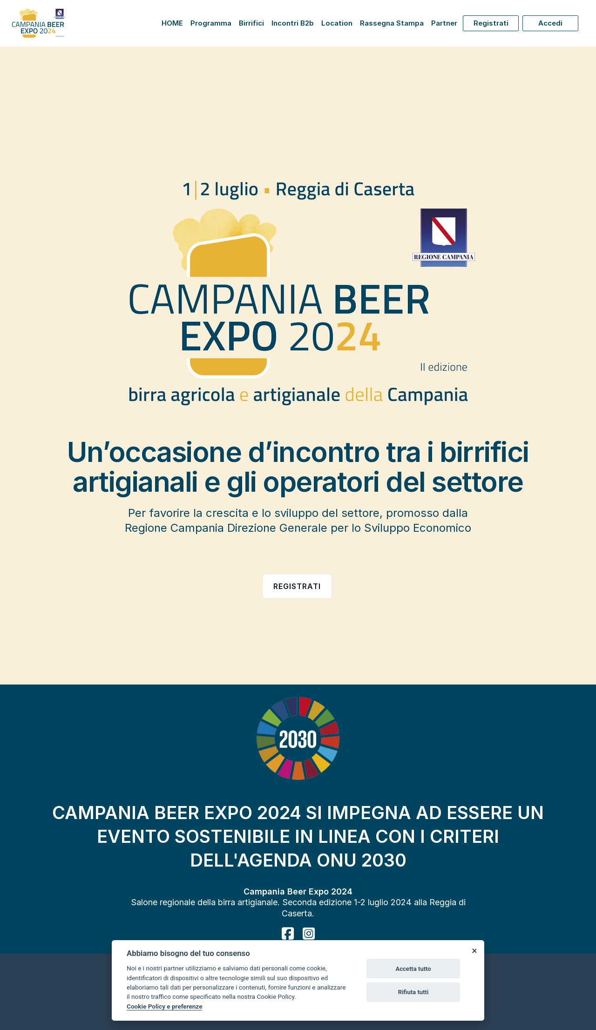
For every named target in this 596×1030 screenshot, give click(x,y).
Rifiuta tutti (413, 992)
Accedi (550, 23)
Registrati (491, 23)
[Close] (474, 950)
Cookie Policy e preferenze (164, 1006)
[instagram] (309, 933)
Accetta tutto (413, 968)
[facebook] (288, 933)
